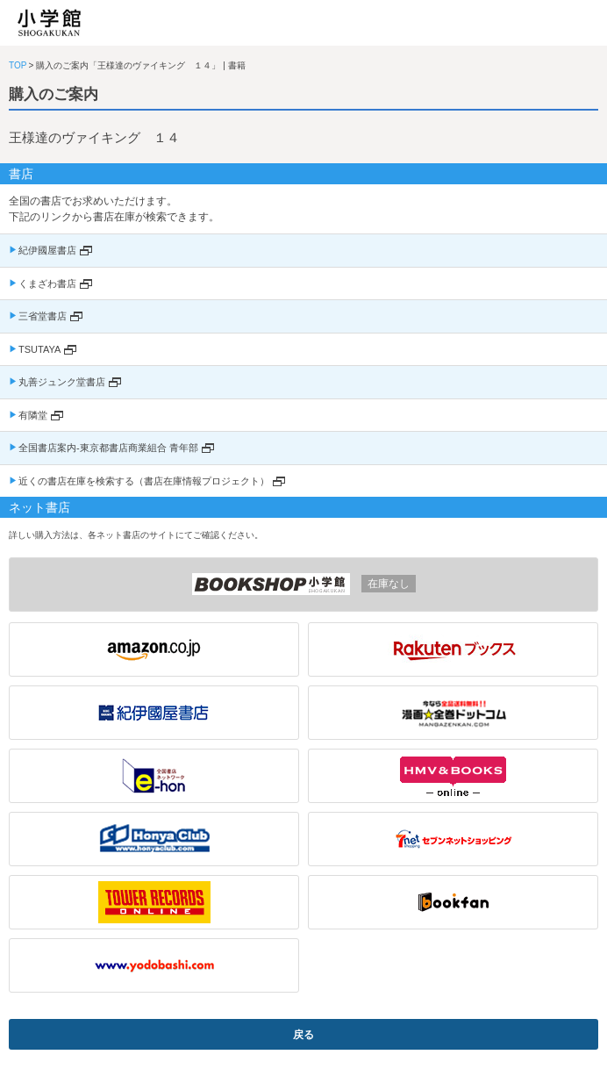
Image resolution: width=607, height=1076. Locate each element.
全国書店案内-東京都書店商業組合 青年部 (108, 447)
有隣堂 (32, 415)
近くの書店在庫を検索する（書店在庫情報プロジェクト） (143, 481)
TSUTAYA (39, 349)
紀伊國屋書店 (47, 250)
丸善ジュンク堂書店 (61, 382)
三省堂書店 (42, 316)
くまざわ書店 (47, 283)
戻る (303, 1035)
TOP (17, 65)
